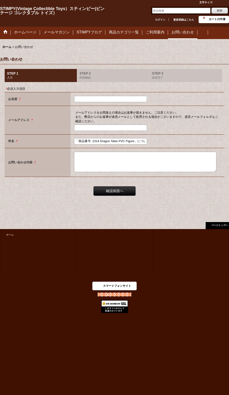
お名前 (13, 99)
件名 (11, 141)
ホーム (10, 234)
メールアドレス (19, 120)
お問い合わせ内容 (20, 162)
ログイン (160, 19)
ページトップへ (219, 225)
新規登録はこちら (183, 19)
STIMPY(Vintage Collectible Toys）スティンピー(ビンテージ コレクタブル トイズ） (52, 10)
